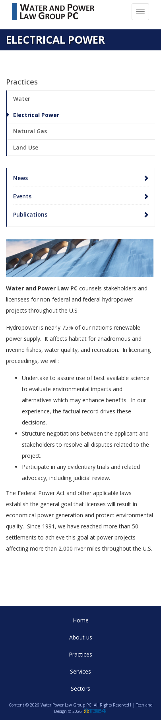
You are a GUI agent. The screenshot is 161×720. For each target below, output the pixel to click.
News (20, 178)
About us (80, 637)
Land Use (25, 147)
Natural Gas (30, 131)
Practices (80, 654)
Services (80, 671)
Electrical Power (36, 115)
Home (81, 620)
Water (21, 98)
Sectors (80, 688)
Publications (30, 214)
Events (22, 196)
